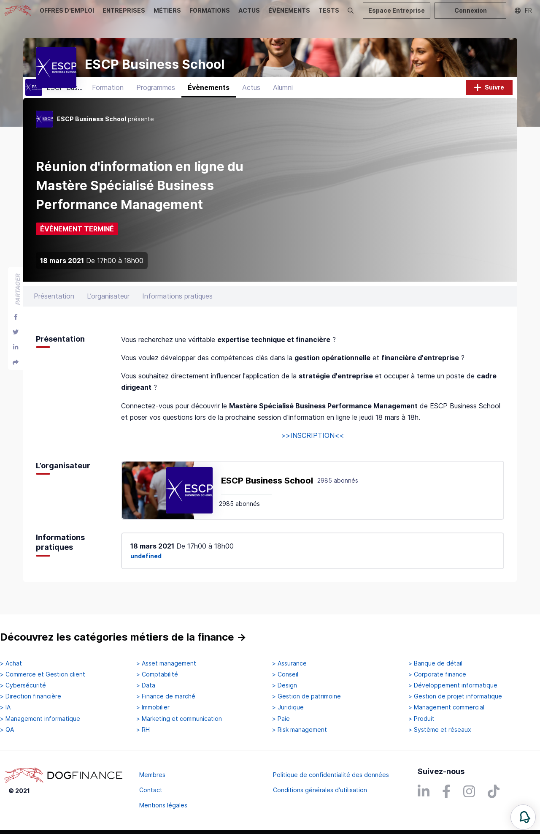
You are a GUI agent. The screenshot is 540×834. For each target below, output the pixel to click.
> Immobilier (153, 707)
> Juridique (288, 707)
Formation (108, 99)
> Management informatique (40, 718)
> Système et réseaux (439, 729)
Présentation (54, 308)
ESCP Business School (267, 492)
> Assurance (289, 663)
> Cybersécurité (23, 685)
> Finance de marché (165, 696)
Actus (251, 99)
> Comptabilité (157, 674)
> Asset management (166, 663)
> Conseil (285, 674)
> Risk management (299, 729)
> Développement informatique (452, 685)
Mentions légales (163, 805)
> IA (5, 707)
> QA (7, 729)
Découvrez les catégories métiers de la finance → (123, 637)
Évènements (209, 99)
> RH (143, 729)
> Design (284, 685)
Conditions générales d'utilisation (320, 789)
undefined (146, 567)
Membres (152, 774)
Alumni (283, 99)
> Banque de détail (435, 663)
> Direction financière (30, 696)
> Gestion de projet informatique (455, 696)
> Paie (281, 718)
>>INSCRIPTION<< (312, 447)
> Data (145, 685)
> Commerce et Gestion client (42, 674)
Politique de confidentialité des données (331, 774)
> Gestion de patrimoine (306, 696)
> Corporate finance (437, 674)
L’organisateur (108, 308)
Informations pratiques (177, 308)
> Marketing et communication (179, 718)
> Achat (11, 663)
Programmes (155, 99)
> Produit (421, 718)
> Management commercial (446, 707)
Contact (150, 789)
